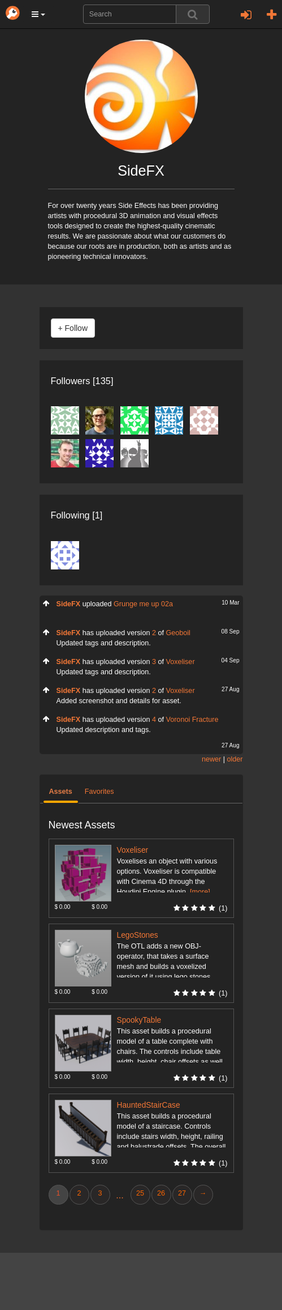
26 (161, 1193)
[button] (38, 14)
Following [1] (77, 515)
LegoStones (137, 935)
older (234, 759)
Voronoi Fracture (192, 720)
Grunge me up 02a (143, 604)
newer (211, 759)
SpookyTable (139, 1020)
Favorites (99, 792)
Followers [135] (82, 381)
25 (140, 1193)
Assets (60, 792)
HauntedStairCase (148, 1105)
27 (182, 1193)
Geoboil (178, 633)
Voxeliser (180, 662)
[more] (200, 892)
